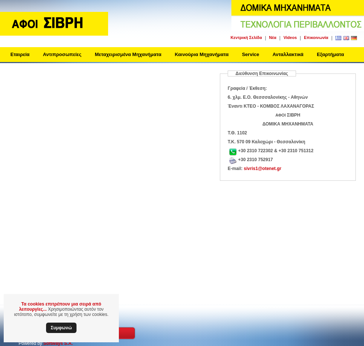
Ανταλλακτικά (288, 54)
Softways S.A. (58, 343)
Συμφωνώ (61, 327)
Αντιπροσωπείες (62, 54)
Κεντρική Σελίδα (246, 37)
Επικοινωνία (316, 37)
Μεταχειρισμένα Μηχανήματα (128, 54)
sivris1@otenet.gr (262, 168)
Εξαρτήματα (330, 54)
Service (250, 54)
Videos (290, 37)
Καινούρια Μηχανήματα (201, 54)
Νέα (272, 37)
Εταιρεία (20, 54)
